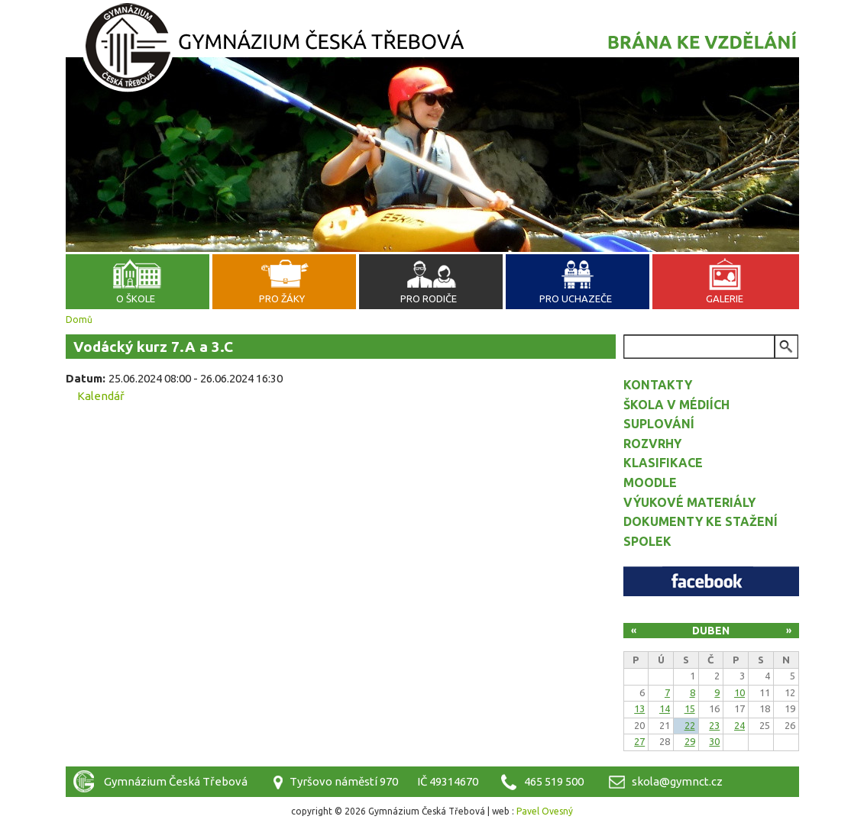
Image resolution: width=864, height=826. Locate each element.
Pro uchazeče (575, 298)
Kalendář (101, 395)
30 (714, 741)
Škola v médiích (676, 404)
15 (689, 708)
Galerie (724, 298)
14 (664, 708)
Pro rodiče (428, 298)
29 (689, 741)
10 (739, 692)
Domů (79, 319)
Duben (711, 630)
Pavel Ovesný (544, 811)
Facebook (711, 581)
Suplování (658, 424)
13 (639, 708)
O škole (135, 298)
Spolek (647, 541)
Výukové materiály (689, 502)
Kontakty (657, 385)
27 (639, 741)
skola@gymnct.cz (677, 781)
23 (714, 725)
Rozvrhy (652, 443)
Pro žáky (282, 298)
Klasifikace (663, 462)
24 (739, 725)
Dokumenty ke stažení (700, 521)
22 (689, 725)
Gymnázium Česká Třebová (432, 49)
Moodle (650, 482)
